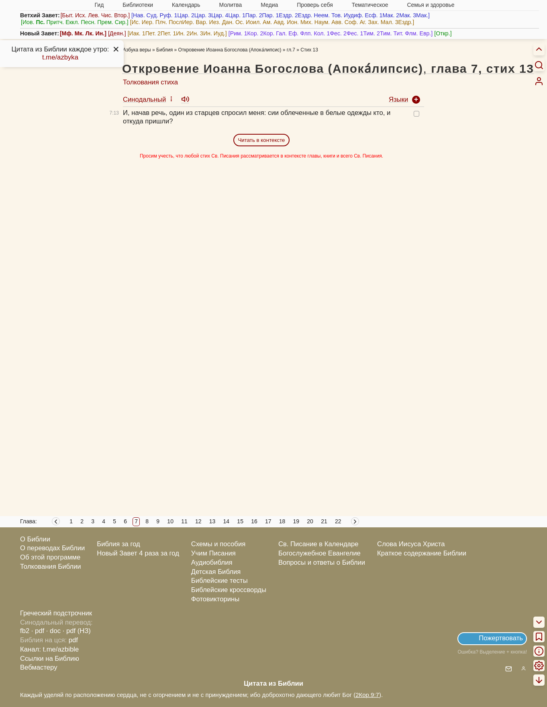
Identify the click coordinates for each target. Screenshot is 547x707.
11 (184, 521)
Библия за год (118, 544)
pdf (73, 640)
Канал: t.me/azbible (49, 649)
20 (310, 521)
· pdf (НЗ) (77, 631)
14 (226, 521)
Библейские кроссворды (228, 590)
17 (268, 521)
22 (338, 521)
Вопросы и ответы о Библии (321, 562)
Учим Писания (213, 553)
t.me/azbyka (60, 57)
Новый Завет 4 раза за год (138, 553)
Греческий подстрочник (56, 613)
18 (282, 521)
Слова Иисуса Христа (411, 544)
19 (296, 521)
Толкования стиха (150, 82)
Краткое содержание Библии (421, 553)
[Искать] (539, 64)
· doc (53, 631)
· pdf (37, 631)
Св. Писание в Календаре (318, 544)
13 (212, 521)
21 (324, 521)
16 (254, 521)
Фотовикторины (215, 599)
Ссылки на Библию (49, 658)
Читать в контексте (261, 140)
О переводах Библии (52, 548)
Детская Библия (216, 572)
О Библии (35, 539)
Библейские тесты (219, 580)
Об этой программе (50, 557)
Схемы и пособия (218, 544)
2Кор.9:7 (367, 694)
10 (170, 521)
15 (240, 521)
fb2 (24, 631)
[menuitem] (539, 81)
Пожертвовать (501, 638)
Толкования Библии (50, 566)
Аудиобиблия (212, 562)
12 (198, 521)
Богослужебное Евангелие (319, 553)
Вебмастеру (38, 667)
